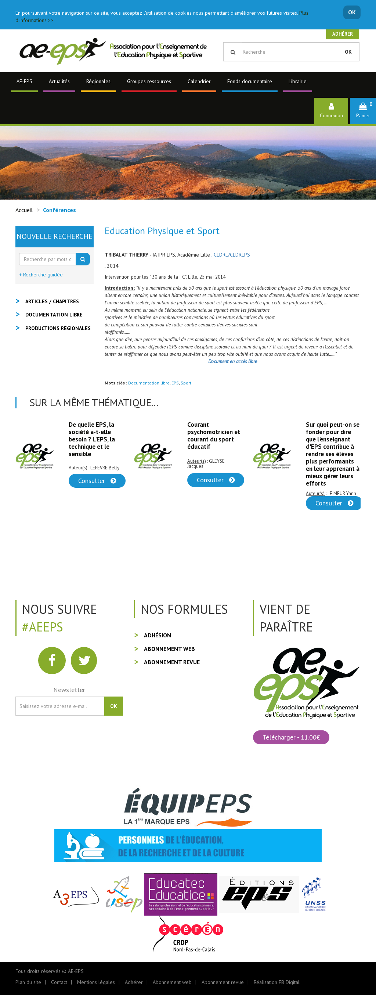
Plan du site (28, 982)
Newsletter (69, 690)
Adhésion (157, 635)
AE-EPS (24, 81)
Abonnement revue (172, 662)
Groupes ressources (149, 81)
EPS (175, 383)
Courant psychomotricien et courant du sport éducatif (213, 435)
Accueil (24, 210)
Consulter (97, 480)
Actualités (59, 81)
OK (352, 12)
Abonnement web (169, 648)
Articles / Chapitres (52, 301)
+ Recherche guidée (41, 274)
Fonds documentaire (249, 81)
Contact (59, 982)
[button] (363, 110)
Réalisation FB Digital (277, 982)
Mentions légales (96, 982)
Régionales (98, 81)
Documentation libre (149, 383)
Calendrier (199, 81)
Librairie (298, 81)
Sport (186, 383)
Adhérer (342, 34)
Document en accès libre (232, 361)
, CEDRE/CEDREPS (231, 254)
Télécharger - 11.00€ (291, 737)
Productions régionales (58, 328)
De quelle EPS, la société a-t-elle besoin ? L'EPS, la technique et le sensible (92, 439)
